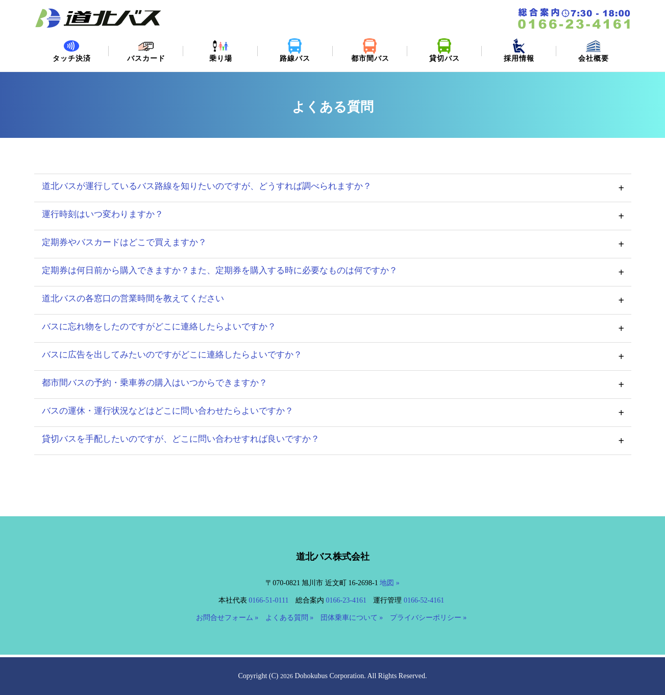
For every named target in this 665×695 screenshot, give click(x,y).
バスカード (146, 50)
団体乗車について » (352, 617)
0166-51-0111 (268, 600)
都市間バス (370, 50)
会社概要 (593, 50)
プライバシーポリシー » (428, 617)
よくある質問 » (289, 617)
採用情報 (519, 50)
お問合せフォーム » (227, 617)
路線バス (295, 50)
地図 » (390, 583)
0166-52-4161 (424, 600)
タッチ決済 (71, 50)
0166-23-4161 (346, 600)
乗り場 (220, 50)
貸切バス (444, 50)
